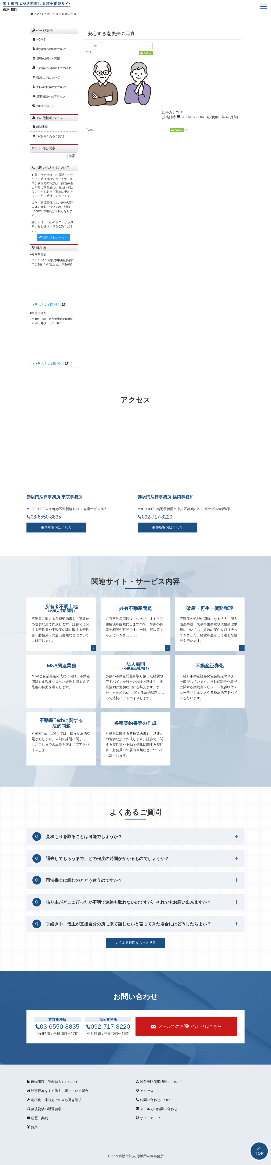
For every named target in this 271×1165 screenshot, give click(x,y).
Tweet (90, 129)
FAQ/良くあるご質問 (48, 136)
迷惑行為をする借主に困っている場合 (57, 1090)
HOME (38, 39)
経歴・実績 (37, 1118)
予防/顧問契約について (49, 87)
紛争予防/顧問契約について (159, 1081)
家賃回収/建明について (49, 49)
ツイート (92, 52)
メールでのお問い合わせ (156, 1109)
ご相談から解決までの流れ (52, 68)
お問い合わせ (43, 106)
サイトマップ (148, 1118)
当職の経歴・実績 (46, 58)
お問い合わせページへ (53, 237)
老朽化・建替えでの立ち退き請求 (54, 1099)
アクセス (144, 1090)
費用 (31, 1127)
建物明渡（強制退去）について (52, 1081)
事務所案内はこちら (56, 527)
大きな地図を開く (48, 304)
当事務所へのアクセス (49, 96)
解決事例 (40, 127)
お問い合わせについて (155, 1099)
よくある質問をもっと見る (135, 942)
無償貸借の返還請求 (43, 1109)
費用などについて (46, 77)
